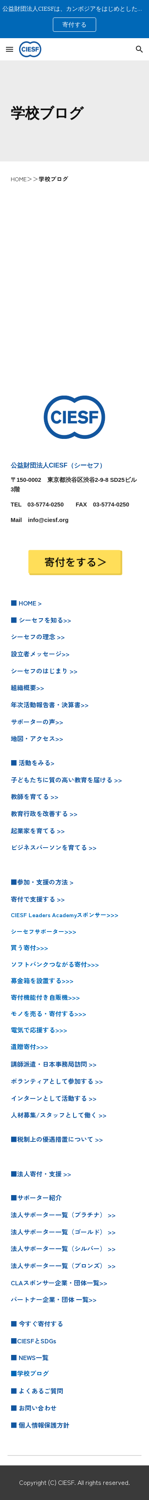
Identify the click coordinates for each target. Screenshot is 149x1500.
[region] (74, 19)
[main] (75, 111)
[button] (9, 49)
